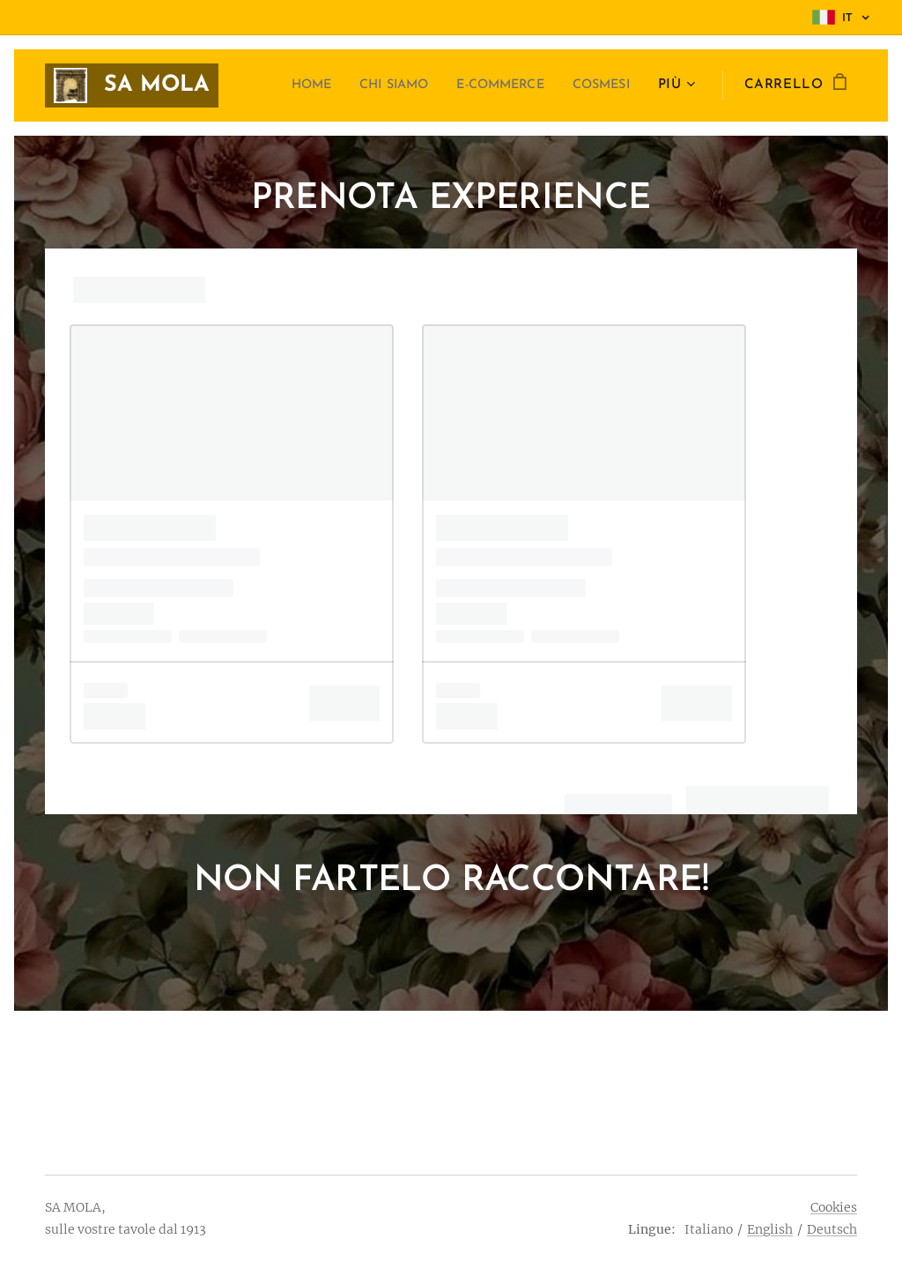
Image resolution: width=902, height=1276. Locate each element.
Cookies (833, 1207)
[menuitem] (280, 85)
